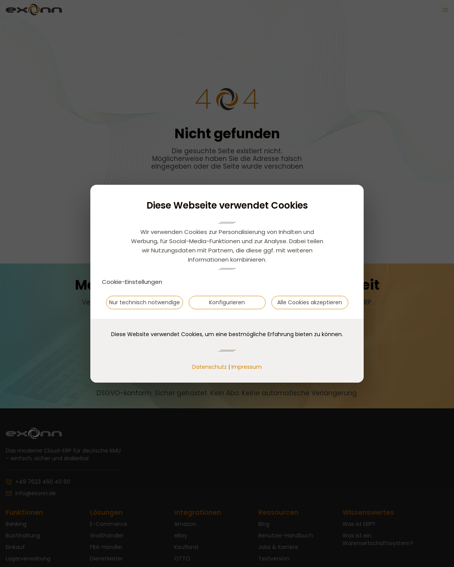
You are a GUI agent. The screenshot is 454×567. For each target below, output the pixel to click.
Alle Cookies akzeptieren (309, 302)
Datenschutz (209, 367)
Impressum (246, 367)
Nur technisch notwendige (144, 302)
